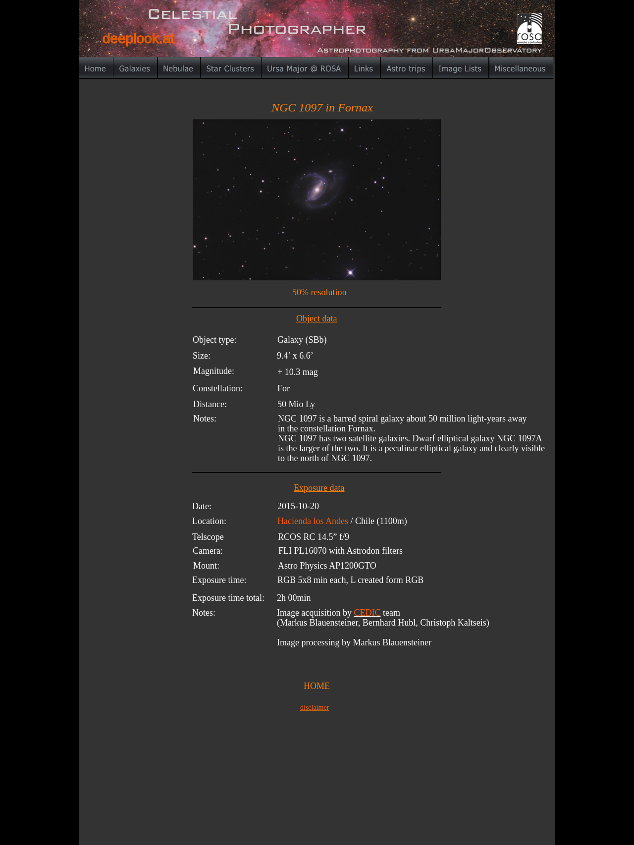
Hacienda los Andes (313, 521)
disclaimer (314, 707)
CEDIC (367, 613)
